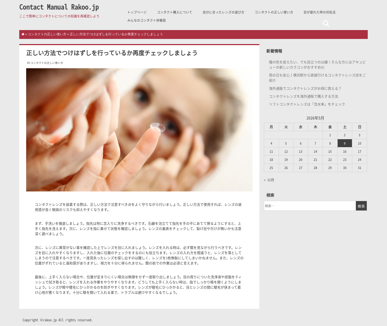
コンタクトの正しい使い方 (274, 12)
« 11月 (269, 179)
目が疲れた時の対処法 (320, 12)
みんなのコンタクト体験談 (146, 20)
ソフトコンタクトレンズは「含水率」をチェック (307, 104)
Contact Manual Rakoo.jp (59, 7)
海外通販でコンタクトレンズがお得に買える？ (305, 88)
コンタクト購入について (174, 12)
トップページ (137, 12)
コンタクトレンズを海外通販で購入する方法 (303, 96)
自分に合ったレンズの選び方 (223, 12)
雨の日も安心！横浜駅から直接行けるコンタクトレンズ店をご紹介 (317, 77)
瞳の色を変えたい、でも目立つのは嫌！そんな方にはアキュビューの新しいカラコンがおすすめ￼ (317, 64)
